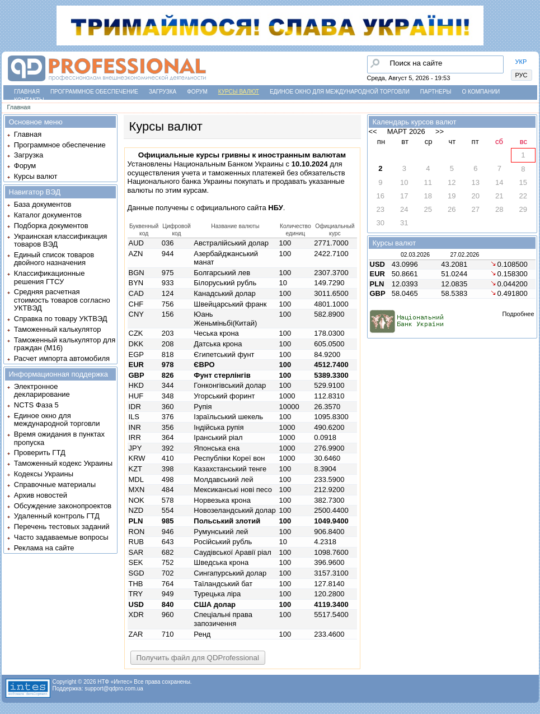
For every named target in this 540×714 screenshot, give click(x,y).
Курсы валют (238, 92)
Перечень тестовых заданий (62, 526)
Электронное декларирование (42, 390)
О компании (481, 92)
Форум (197, 92)
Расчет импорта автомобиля (62, 358)
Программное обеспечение (94, 92)
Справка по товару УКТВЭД (60, 318)
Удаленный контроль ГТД (57, 516)
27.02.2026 (464, 255)
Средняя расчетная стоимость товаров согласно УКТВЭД (62, 300)
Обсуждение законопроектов (63, 506)
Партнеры (436, 92)
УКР (521, 61)
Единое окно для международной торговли (340, 92)
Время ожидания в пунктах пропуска (59, 438)
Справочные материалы (55, 484)
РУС (521, 75)
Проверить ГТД (39, 452)
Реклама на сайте (44, 548)
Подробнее (518, 313)
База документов (43, 204)
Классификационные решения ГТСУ (49, 277)
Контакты (29, 100)
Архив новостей (40, 495)
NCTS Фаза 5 (36, 405)
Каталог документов (48, 215)
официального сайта (239, 207)
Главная (27, 92)
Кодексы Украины (43, 474)
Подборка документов (51, 225)
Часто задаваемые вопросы (61, 537)
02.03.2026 (415, 255)
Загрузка (162, 92)
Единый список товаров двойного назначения (54, 259)
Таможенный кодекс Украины (63, 463)
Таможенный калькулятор (57, 329)
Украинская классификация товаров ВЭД (60, 240)
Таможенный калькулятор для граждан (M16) (64, 344)
